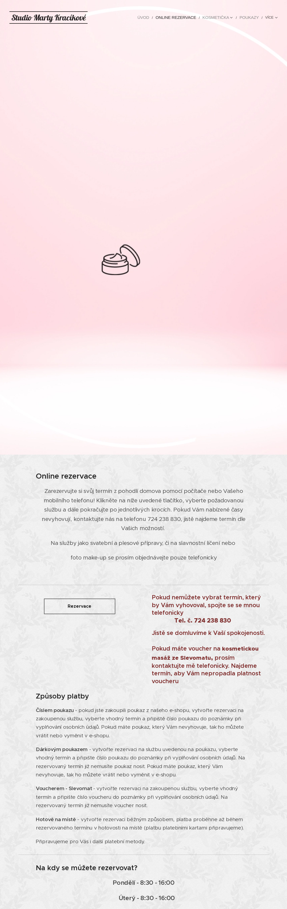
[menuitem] (117, 17)
